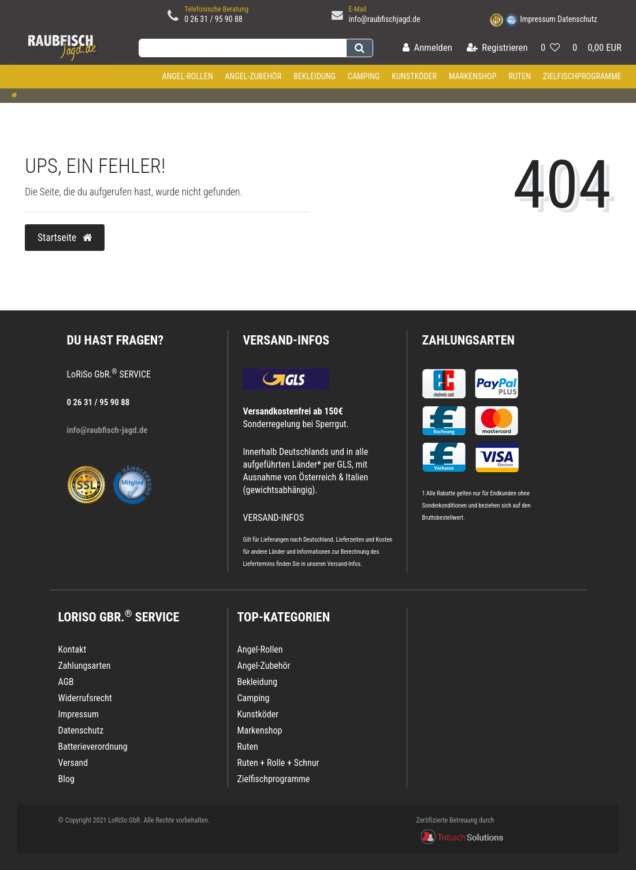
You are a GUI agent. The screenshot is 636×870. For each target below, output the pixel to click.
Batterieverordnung (93, 746)
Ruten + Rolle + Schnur (278, 762)
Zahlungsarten (468, 340)
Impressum (538, 19)
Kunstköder (414, 76)
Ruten (519, 76)
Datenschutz (577, 19)
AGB (66, 681)
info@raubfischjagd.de (385, 19)
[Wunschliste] (550, 48)
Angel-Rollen (187, 76)
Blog (66, 778)
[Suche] (359, 48)
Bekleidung (314, 76)
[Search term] (242, 48)
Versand (73, 762)
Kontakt (72, 649)
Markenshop (473, 76)
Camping (364, 76)
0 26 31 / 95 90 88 (213, 19)
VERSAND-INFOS (286, 340)
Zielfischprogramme (582, 76)
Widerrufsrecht (85, 698)
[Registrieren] (497, 48)
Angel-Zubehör (253, 76)
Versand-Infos (344, 564)
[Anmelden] (427, 48)
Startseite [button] (65, 237)
